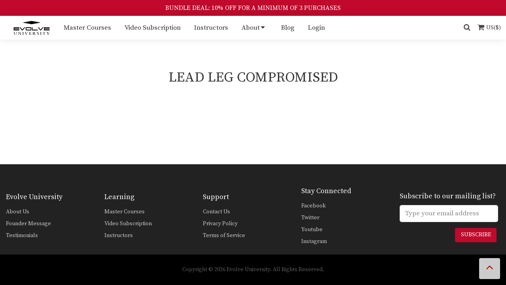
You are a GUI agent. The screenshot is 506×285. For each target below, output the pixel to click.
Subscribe (476, 234)
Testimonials (22, 235)
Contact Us (216, 211)
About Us (17, 211)
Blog (288, 27)
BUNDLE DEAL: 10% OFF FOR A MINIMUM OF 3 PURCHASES (253, 8)
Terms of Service (224, 235)
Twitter (310, 217)
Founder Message (28, 223)
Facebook (313, 205)
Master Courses (87, 27)
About (251, 27)
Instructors (211, 27)
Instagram (314, 241)
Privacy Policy (220, 223)
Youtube (312, 229)
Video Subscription (153, 27)
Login (316, 27)
